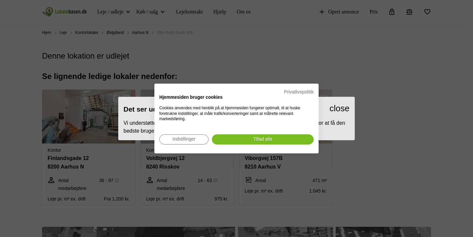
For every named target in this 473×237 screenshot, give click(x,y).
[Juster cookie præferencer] (184, 139)
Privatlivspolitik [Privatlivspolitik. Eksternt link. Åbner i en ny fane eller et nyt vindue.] (299, 92)
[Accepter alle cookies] (263, 139)
